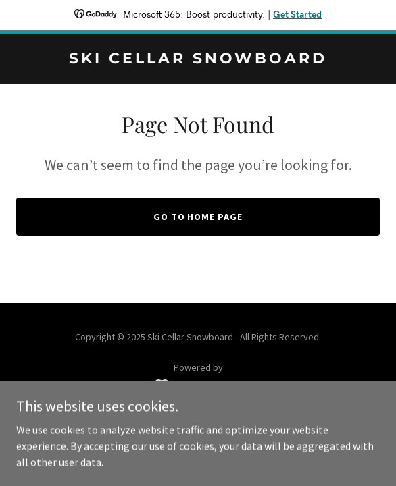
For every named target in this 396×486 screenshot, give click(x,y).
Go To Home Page (198, 217)
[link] (198, 59)
